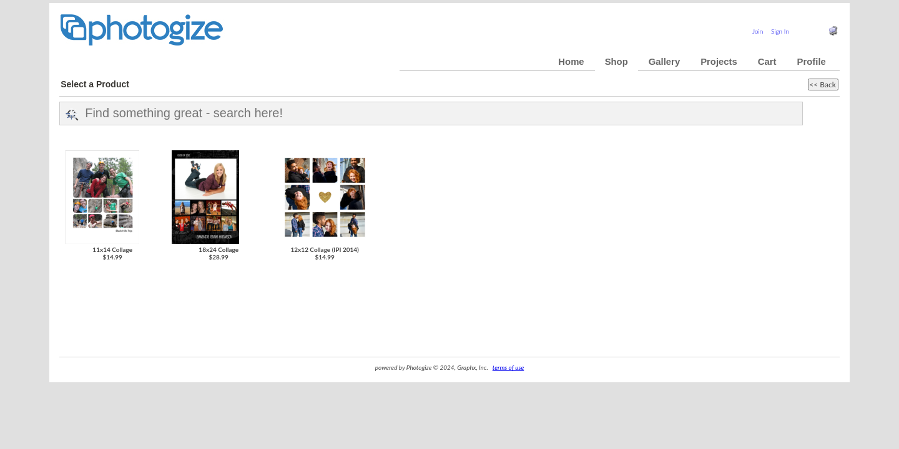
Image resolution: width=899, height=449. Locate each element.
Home (571, 62)
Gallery (664, 62)
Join (757, 31)
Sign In (780, 31)
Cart (767, 62)
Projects (718, 62)
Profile (811, 62)
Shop (616, 62)
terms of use (508, 367)
